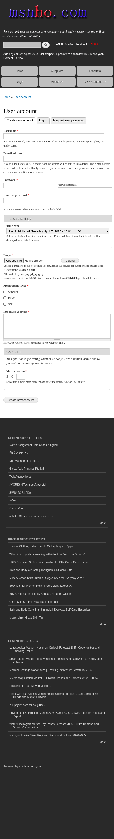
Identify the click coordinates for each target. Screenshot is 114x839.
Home (19, 71)
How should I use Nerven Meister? (30, 685)
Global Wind (16, 508)
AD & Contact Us (95, 82)
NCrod (13, 500)
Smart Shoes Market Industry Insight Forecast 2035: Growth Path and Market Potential (56, 660)
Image (8, 255)
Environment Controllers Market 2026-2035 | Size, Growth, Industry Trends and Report (57, 714)
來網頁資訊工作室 (20, 492)
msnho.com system (31, 766)
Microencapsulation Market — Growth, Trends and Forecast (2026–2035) (53, 678)
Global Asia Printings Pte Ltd (26, 468)
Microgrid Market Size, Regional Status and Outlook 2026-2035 (47, 735)
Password (10, 180)
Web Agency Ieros (20, 476)
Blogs (19, 82)
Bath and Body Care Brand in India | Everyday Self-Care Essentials (50, 609)
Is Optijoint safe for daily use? (27, 705)
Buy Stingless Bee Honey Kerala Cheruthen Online (40, 593)
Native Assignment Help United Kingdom (33, 445)
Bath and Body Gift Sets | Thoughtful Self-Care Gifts (40, 570)
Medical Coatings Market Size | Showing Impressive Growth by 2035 (50, 670)
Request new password (68, 120)
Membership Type (16, 285)
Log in (59, 43)
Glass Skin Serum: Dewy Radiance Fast (33, 601)
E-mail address (14, 153)
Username (10, 131)
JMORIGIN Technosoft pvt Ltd (27, 484)
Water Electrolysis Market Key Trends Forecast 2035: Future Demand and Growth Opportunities (54, 725)
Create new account (77, 43)
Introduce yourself (16, 311)
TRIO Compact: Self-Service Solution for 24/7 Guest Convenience (49, 562)
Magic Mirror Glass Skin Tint (26, 617)
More (103, 523)
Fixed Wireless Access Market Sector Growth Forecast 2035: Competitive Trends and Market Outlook (53, 695)
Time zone (12, 226)
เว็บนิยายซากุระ (18, 452)
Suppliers (57, 71)
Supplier (13, 291)
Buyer (11, 297)
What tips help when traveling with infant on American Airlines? (47, 554)
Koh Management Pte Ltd (24, 460)
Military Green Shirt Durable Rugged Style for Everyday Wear (46, 578)
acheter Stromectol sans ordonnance (31, 516)
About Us (57, 82)
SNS (11, 304)
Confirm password (16, 195)
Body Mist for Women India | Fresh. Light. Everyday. (40, 585)
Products (95, 71)
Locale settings (20, 218)
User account (22, 97)
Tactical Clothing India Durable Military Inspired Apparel (42, 546)
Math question (16, 371)
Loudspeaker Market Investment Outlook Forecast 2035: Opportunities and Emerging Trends (54, 649)
